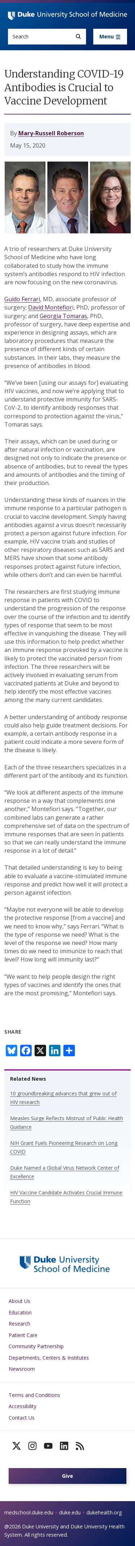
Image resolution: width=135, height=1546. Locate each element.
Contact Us (22, 1417)
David (36, 307)
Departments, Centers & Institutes (49, 1357)
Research (19, 1323)
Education (20, 1312)
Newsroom (22, 1368)
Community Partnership (36, 1346)
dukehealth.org (104, 1512)
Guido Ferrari (22, 299)
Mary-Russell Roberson (51, 133)
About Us (19, 1301)
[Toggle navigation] (110, 37)
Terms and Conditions (34, 1395)
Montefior (58, 307)
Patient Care (23, 1335)
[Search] (78, 36)
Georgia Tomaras (63, 316)
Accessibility (22, 1406)
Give (67, 1475)
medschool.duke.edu (28, 1512)
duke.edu (70, 1512)
